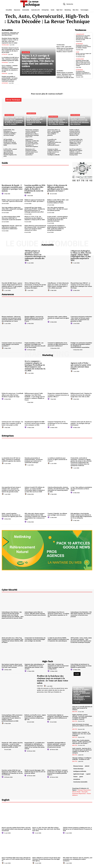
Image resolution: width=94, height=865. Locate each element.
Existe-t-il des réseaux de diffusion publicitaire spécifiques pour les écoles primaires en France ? (57, 187)
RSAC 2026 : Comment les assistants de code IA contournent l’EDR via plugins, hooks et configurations (58, 665)
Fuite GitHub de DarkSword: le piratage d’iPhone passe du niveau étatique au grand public (81, 664)
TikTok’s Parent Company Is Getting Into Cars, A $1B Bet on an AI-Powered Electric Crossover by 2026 (77, 827)
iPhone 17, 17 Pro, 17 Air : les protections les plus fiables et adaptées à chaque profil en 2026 (35, 217)
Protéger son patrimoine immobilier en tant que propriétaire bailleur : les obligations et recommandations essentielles (81, 344)
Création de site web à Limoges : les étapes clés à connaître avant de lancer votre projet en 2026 (12, 422)
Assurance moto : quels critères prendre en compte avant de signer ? (58, 317)
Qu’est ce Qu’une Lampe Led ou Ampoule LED (83, 54)
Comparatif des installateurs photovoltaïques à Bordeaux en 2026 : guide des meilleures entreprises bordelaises (56, 227)
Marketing (4, 73)
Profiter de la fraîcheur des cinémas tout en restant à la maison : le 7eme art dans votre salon (52, 678)
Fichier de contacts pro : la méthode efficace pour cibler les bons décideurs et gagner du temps (12, 393)
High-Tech (40, 684)
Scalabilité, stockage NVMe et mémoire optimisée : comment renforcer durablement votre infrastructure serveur (56, 743)
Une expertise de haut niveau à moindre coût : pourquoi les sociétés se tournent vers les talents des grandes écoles (11, 488)
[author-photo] (3, 193)
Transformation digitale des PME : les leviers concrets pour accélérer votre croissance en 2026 (35, 422)
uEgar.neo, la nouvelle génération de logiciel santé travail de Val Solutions (82, 706)
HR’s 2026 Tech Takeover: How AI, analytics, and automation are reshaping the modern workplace (77, 857)
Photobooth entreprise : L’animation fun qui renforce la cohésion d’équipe (83, 46)
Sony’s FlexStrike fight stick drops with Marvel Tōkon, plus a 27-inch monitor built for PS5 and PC (16, 857)
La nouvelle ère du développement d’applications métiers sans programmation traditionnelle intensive (54, 141)
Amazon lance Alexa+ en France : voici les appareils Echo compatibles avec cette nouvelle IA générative (53, 132)
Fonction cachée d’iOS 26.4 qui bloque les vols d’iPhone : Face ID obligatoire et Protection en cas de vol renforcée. (12, 770)
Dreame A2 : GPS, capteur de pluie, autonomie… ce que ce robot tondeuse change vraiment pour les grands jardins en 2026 (12, 743)
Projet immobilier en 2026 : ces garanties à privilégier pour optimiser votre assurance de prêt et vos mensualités (35, 344)
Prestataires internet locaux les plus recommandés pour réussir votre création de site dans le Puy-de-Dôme (10, 50)
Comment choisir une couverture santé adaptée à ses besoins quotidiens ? (12, 343)
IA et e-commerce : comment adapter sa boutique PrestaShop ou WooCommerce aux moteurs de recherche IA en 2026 (10, 68)
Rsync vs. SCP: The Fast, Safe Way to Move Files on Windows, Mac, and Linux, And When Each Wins (46, 827)
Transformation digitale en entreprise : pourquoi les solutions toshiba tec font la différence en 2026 (57, 715)
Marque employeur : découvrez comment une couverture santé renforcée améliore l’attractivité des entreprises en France (12, 318)
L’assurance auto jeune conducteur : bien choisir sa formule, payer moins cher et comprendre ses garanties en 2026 (81, 318)
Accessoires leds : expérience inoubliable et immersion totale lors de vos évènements (83, 72)
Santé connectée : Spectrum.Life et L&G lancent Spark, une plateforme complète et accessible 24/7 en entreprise (82, 748)
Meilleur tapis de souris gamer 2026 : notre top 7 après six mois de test (12, 199)
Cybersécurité (80, 34)
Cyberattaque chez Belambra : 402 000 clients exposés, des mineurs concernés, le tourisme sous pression (81, 613)
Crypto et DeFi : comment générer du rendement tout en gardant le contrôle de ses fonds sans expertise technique (57, 218)
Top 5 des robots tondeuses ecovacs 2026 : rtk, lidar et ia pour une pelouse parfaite (57, 208)
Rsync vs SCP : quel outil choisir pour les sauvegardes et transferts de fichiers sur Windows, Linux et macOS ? (65, 49)
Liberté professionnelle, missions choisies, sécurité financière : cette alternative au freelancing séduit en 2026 (58, 488)
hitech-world (76, 789)
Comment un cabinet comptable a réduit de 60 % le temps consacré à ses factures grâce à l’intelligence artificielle (54, 151)
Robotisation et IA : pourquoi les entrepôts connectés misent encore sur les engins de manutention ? (31, 151)
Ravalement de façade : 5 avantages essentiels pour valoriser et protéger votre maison (12, 187)
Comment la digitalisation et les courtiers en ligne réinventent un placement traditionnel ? (58, 343)
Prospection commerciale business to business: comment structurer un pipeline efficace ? (58, 393)
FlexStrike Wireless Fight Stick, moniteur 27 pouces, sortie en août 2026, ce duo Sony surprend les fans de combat (10, 41)
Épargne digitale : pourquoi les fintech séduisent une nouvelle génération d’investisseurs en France (34, 318)
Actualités (4, 54)
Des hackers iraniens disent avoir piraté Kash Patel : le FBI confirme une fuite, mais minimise (12, 664)
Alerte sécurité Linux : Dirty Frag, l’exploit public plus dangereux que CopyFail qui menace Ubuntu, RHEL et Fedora (12, 638)
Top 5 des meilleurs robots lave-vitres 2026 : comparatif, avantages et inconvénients (12, 208)
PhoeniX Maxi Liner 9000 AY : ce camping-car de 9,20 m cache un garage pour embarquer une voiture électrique (81, 284)
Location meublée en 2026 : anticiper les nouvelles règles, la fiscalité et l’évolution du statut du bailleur (35, 188)
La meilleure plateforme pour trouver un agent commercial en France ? (57, 458)
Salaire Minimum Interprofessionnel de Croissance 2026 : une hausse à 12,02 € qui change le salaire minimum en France (35, 227)
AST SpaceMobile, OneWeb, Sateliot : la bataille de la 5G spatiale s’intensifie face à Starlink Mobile (10, 141)
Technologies (5, 44)
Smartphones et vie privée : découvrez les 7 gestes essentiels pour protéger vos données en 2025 (83, 37)
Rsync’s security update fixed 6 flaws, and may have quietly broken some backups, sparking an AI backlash (16, 827)
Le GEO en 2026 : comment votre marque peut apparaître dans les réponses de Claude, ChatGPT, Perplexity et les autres (10, 152)
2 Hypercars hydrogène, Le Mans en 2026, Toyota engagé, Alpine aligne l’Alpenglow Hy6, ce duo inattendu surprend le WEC (81, 254)
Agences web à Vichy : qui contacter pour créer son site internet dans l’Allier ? (81, 365)
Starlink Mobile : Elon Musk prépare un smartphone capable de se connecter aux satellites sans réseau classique (10, 132)
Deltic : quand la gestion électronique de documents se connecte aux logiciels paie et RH (12, 513)
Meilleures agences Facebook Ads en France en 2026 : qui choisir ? (34, 199)
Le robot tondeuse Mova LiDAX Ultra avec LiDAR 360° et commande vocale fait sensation (11, 217)
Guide (77, 51)
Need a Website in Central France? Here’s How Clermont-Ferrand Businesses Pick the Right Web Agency (46, 857)
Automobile (60, 70)
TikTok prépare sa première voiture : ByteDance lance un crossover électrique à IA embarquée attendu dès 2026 (65, 75)
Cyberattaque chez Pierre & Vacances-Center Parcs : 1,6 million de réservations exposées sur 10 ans (58, 612)
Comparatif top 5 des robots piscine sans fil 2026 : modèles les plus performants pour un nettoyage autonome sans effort (35, 209)
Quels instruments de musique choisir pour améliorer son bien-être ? (82, 723)
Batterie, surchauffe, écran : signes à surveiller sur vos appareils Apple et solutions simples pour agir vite (35, 715)
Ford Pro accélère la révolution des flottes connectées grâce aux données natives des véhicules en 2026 (74, 132)
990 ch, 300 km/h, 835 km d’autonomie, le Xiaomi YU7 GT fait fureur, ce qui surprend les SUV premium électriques (35, 284)
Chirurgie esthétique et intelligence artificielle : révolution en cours (81, 756)
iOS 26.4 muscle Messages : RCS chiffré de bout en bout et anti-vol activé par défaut (35, 770)
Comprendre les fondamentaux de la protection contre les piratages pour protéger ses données (35, 638)
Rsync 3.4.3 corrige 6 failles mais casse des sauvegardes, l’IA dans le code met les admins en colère (38, 61)
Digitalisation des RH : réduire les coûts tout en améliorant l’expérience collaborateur (12, 226)
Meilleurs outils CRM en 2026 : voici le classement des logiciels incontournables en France (58, 200)
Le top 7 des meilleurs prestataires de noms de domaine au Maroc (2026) (81, 487)
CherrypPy (84, 789)
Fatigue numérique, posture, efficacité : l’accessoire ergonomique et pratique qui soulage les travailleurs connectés (82, 715)
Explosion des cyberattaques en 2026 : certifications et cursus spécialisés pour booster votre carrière (34, 665)
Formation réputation (79, 791)
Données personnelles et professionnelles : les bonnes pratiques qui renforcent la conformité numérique (10, 78)
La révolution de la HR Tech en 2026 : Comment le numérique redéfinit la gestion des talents (10, 58)
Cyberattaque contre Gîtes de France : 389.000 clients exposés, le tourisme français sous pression (35, 612)
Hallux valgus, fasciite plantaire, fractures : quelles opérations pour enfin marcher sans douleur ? (81, 740)
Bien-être (74, 709)
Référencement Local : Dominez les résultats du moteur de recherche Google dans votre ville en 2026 (81, 393)
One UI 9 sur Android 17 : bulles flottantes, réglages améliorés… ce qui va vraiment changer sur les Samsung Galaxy (75, 151)
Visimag (80, 788)
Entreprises (5, 62)
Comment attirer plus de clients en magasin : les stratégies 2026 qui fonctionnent (81, 422)
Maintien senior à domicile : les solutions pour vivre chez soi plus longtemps (81, 732)
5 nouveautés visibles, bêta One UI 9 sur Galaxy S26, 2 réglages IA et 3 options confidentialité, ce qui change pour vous (76, 141)
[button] (67, 4)
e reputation (87, 788)
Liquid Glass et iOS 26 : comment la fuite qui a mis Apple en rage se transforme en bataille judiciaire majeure (57, 770)
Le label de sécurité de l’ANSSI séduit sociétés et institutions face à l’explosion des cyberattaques (58, 638)
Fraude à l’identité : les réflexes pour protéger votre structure (57, 512)
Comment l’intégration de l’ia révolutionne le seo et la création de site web (58, 422)
